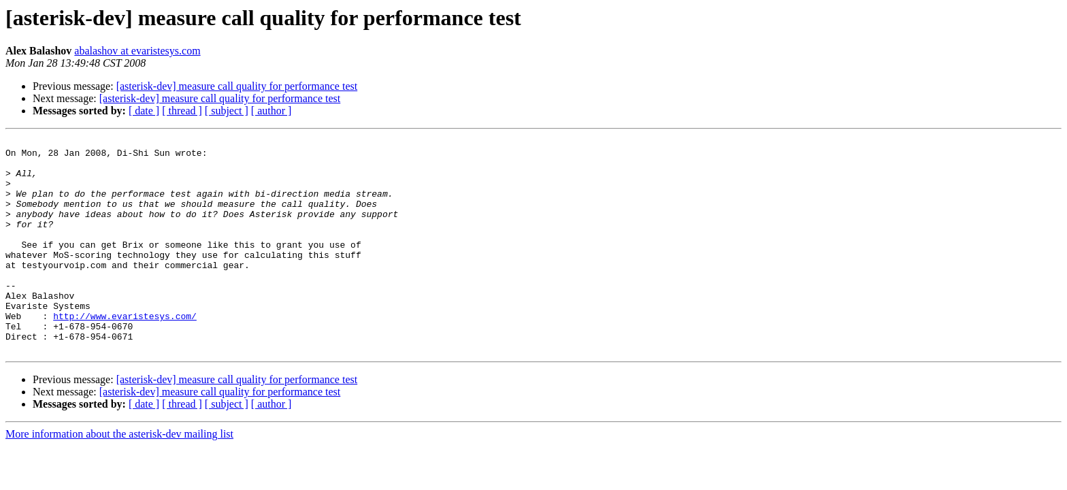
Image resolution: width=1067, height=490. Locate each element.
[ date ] (144, 110)
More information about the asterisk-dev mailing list (119, 477)
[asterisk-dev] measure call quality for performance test (237, 86)
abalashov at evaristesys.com (137, 50)
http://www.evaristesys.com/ (125, 352)
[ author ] (271, 110)
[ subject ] (226, 110)
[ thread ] (182, 110)
